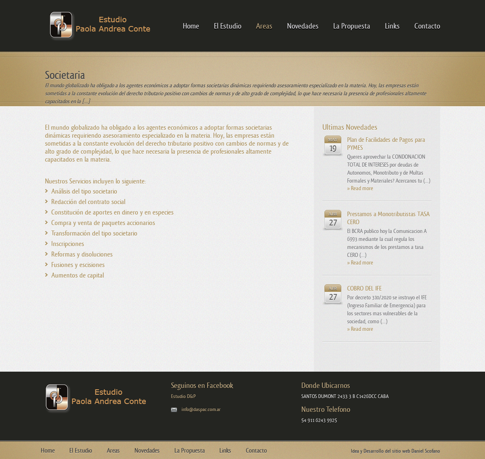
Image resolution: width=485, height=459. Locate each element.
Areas (264, 26)
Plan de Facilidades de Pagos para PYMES (386, 144)
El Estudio (227, 26)
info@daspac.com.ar (201, 409)
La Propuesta (351, 26)
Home (191, 26)
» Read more (360, 188)
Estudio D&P (183, 396)
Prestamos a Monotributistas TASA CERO (388, 218)
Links (392, 26)
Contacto (427, 26)
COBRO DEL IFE (364, 288)
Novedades (303, 26)
